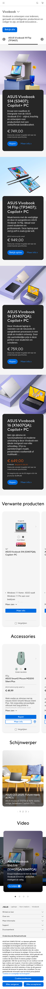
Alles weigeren (12, 984)
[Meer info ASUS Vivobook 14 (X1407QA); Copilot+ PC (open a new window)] (26, 361)
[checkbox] (21, 623)
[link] (23, 3)
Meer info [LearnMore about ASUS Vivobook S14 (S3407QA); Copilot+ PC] (20, 610)
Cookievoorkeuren (23, 978)
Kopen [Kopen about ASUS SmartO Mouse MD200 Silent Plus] (21, 717)
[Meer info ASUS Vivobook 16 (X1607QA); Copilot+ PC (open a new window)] (26, 482)
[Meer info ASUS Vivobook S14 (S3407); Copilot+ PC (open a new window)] (26, 143)
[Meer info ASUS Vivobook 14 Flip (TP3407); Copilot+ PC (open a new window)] (32, 252)
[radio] (18, 537)
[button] (3, 3)
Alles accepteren (33, 984)
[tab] (15, 896)
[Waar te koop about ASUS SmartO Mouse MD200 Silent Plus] (33, 722)
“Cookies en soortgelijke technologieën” (16, 974)
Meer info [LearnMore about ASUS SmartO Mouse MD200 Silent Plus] (18, 721)
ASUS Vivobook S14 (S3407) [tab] (16, 39)
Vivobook (35, 907)
